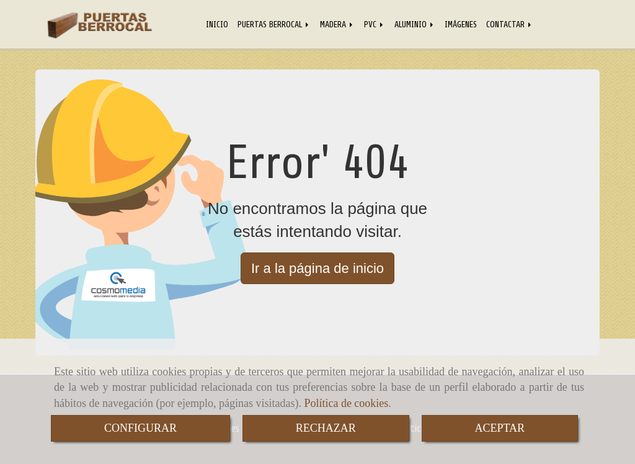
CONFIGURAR (140, 428)
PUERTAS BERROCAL (274, 24)
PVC (374, 24)
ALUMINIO (414, 24)
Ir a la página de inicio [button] (317, 268)
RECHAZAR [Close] (326, 428)
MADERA (337, 24)
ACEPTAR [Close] (500, 428)
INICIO (217, 24)
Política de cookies (346, 403)
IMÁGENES (461, 24)
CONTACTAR (509, 24)
